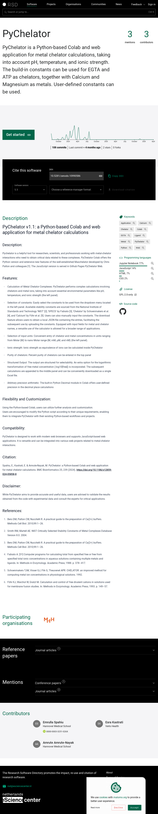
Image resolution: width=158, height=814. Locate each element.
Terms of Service (115, 777)
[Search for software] (79, 12)
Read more (95, 809)
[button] (128, 223)
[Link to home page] (11, 4)
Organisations (73, 4)
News (119, 4)
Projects (51, 4)
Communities (98, 4)
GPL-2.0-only (128, 294)
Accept (134, 809)
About (109, 772)
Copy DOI (116, 176)
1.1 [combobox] (16, 189)
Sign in (152, 4)
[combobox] (76, 189)
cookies (103, 798)
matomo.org (120, 798)
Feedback (138, 4)
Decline (118, 809)
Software (32, 4)
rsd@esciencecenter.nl (16, 786)
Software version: (22, 185)
